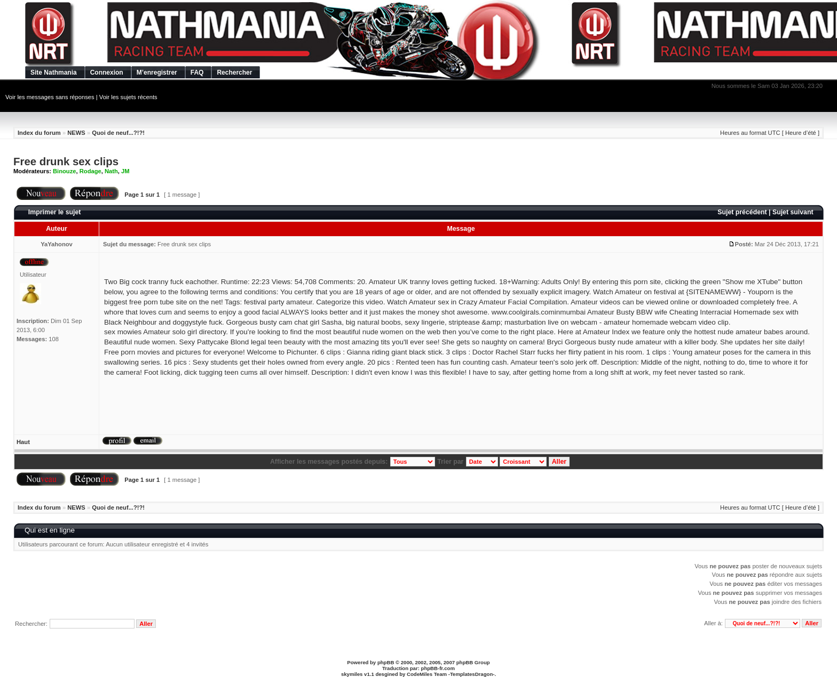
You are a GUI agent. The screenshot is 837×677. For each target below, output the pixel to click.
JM (125, 171)
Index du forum (39, 133)
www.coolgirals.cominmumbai (539, 312)
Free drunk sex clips (66, 161)
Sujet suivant (793, 212)
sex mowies (122, 332)
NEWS (76, 133)
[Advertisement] (162, 417)
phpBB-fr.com (438, 668)
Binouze (64, 171)
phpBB (385, 662)
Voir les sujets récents (128, 97)
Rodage (90, 171)
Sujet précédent (742, 212)
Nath (111, 171)
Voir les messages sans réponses (49, 97)
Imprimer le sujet (54, 212)
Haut (23, 442)
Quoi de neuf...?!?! (118, 133)
